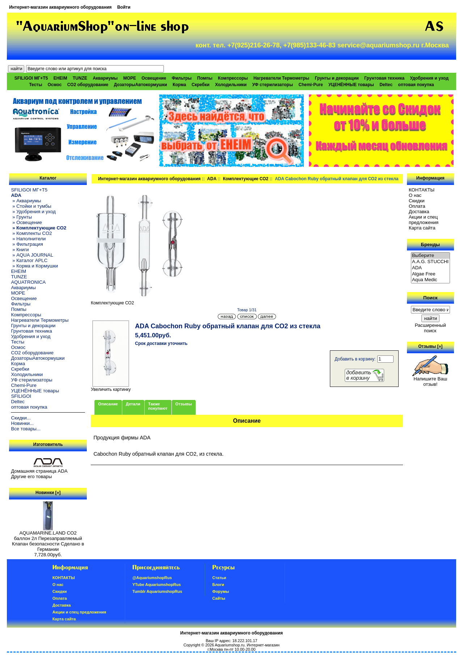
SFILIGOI (21, 396)
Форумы (220, 591)
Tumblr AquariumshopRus (157, 591)
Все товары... (26, 428)
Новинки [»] (47, 492)
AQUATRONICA (28, 282)
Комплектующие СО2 (245, 178)
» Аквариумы (26, 200)
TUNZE (80, 78)
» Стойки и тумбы (31, 206)
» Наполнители (28, 238)
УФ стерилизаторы (272, 84)
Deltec (385, 84)
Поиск (430, 297)
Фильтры (182, 78)
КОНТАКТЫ (421, 190)
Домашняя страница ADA (39, 471)
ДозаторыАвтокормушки (140, 84)
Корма (179, 84)
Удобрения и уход (429, 78)
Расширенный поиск (430, 327)
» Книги (20, 249)
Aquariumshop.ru (230, 645)
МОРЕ (129, 78)
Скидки (417, 200)
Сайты (218, 598)
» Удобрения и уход (33, 211)
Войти (124, 7)
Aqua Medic (430, 280)
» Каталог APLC (29, 260)
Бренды (430, 244)
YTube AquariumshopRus (156, 584)
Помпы (204, 78)
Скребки (200, 84)
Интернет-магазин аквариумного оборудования (60, 7)
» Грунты (21, 217)
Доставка (419, 211)
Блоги (218, 584)
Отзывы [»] (430, 346)
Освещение (153, 78)
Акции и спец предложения (423, 219)
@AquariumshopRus (152, 577)
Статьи (219, 577)
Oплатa (417, 206)
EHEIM (60, 78)
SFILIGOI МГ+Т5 (31, 78)
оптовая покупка (416, 84)
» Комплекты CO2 (31, 233)
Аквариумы (105, 78)
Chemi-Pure (310, 84)
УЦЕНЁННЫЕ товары (351, 84)
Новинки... (22, 423)
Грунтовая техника (384, 78)
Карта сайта (422, 228)
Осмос (55, 84)
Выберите (430, 256)
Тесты (35, 84)
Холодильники (231, 84)
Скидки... (20, 418)
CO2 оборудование (88, 84)
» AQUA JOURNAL (32, 255)
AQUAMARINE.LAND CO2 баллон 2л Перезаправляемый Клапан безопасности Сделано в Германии (48, 539)
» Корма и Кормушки (34, 266)
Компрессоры (233, 78)
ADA (212, 178)
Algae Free (430, 274)
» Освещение (26, 222)
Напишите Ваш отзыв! (430, 379)
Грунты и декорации (336, 78)
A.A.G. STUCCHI (430, 262)
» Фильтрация (27, 244)
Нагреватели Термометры (281, 78)
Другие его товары (31, 476)
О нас (415, 195)
